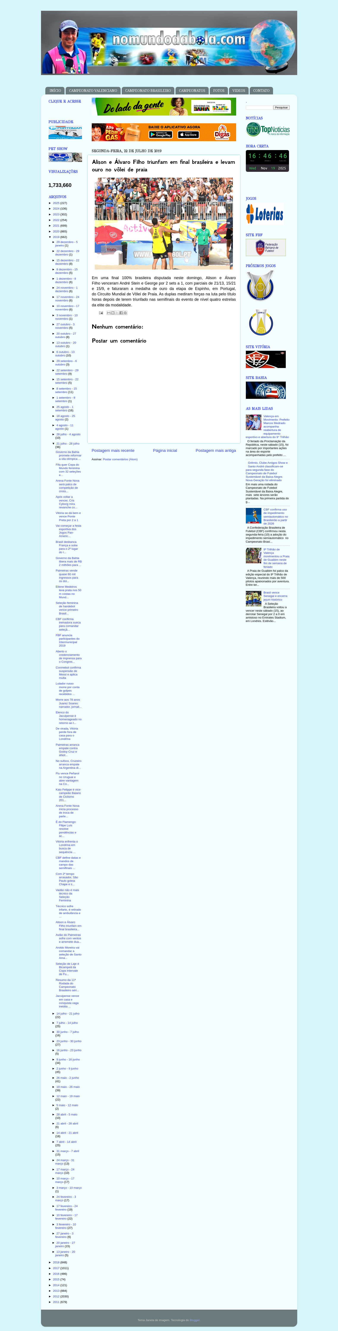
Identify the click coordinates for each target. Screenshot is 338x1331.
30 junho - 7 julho (68, 1031)
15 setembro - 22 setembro (67, 381)
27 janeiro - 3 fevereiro (64, 1235)
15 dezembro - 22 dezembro (67, 262)
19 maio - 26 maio (68, 1086)
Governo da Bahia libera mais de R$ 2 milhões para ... (69, 561)
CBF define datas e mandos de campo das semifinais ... (68, 863)
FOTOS (218, 91)
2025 (56, 203)
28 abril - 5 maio (67, 1114)
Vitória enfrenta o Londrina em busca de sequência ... (67, 847)
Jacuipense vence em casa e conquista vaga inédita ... (67, 1001)
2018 (56, 1262)
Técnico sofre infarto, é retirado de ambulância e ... (68, 911)
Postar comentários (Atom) (120, 459)
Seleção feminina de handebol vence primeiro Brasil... (67, 608)
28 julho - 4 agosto (69, 434)
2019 (56, 237)
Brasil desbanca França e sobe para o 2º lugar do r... (67, 547)
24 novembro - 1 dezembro (66, 289)
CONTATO (261, 91)
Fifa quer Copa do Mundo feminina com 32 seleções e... (68, 470)
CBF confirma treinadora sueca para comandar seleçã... (68, 624)
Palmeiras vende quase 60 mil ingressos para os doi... (67, 576)
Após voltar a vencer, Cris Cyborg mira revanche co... (66, 502)
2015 (56, 1279)
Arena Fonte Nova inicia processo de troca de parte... (67, 811)
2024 (56, 208)
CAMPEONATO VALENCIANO (93, 91)
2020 (56, 231)
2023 (56, 214)
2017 (56, 1268)
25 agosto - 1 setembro (64, 408)
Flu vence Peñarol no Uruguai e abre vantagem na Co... (67, 779)
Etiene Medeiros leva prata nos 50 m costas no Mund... (68, 592)
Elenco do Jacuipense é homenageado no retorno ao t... (69, 718)
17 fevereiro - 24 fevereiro (66, 1207)
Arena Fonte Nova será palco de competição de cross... (67, 486)
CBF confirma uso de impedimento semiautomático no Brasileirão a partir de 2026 (276, 516)
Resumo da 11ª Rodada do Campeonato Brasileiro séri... (67, 985)
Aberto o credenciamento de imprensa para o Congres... (69, 657)
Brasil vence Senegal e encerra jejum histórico (275, 596)
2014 (56, 1285)
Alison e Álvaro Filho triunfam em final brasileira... (68, 926)
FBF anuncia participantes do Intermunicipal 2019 (67, 640)
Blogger (195, 1320)
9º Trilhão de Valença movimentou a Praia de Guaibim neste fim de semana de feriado (276, 558)
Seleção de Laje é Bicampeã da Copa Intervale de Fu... (67, 969)
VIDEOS (238, 91)
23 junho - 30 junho (69, 1041)
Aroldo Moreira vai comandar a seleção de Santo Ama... (68, 953)
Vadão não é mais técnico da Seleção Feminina (67, 895)
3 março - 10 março (69, 1187)
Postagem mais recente (113, 450)
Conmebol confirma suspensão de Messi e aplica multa (68, 673)
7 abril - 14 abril (67, 1141)
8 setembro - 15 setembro (66, 390)
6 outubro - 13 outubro (65, 353)
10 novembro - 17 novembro (67, 307)
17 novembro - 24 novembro (67, 298)
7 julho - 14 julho (67, 1022)
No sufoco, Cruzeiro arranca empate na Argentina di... (68, 764)
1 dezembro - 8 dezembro (65, 280)
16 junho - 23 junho (69, 1050)
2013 (56, 1290)
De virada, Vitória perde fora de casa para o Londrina (67, 734)
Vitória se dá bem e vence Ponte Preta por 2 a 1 (68, 516)
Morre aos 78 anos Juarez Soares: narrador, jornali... (69, 703)
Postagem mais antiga (216, 450)
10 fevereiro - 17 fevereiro (66, 1217)
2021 (56, 225)
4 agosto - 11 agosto (64, 427)
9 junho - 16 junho (68, 1059)
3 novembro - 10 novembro (66, 317)
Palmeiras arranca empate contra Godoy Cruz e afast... (67, 750)
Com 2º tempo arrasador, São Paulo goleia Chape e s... (67, 879)
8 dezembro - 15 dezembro (66, 271)
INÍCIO (55, 91)
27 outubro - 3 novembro (65, 326)
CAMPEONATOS (192, 91)
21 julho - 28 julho (68, 443)
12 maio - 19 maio (68, 1096)
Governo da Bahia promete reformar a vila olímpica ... (68, 455)
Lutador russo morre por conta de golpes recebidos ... (67, 689)
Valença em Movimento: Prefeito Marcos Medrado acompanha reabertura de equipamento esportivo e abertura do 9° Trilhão (267, 427)
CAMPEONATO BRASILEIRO (148, 91)
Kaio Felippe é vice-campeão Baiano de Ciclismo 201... (68, 795)
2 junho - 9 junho (67, 1068)
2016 (56, 1273)
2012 (56, 1296)
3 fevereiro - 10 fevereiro (65, 1226)
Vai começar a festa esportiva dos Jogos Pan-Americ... (68, 531)
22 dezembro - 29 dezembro (67, 252)
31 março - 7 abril (68, 1151)
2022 (56, 220)
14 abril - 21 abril (67, 1132)
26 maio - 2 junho (68, 1077)
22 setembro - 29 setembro (67, 372)
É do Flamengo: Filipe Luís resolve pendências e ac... (66, 829)
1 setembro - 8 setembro (65, 399)
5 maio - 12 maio (67, 1105)
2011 (56, 1302)
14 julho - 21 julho (68, 1013)
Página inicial (165, 450)
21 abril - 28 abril (67, 1123)
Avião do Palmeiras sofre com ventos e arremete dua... (68, 938)
